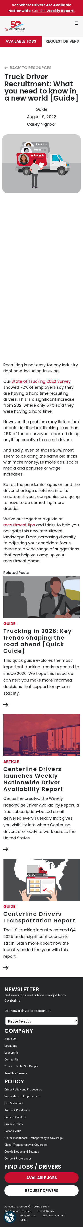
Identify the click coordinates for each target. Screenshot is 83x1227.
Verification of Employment (21, 1096)
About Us (10, 1039)
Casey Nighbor (41, 124)
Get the (53, 10)
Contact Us (11, 1059)
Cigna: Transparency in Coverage (25, 1145)
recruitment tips (19, 525)
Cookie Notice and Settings (21, 1152)
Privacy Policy (13, 1124)
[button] (10, 1217)
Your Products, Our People (21, 1066)
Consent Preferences (18, 1158)
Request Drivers (62, 41)
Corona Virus (12, 1131)
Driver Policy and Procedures (23, 1089)
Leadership (11, 1053)
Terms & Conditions (17, 1110)
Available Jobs (21, 41)
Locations (10, 1046)
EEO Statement (13, 1103)
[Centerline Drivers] (14, 26)
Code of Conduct (15, 1117)
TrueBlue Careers (15, 1073)
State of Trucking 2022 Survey (41, 381)
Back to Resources (28, 68)
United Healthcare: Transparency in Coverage (33, 1138)
